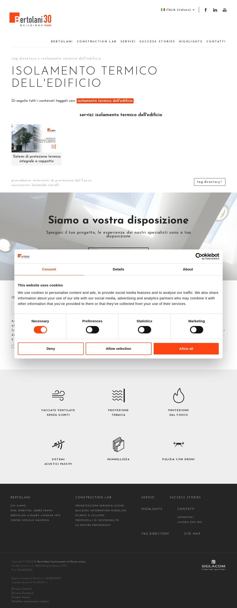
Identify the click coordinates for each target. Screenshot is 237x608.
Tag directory (24, 56)
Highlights (191, 39)
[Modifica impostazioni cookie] (30, 599)
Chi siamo (18, 503)
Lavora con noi (189, 520)
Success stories (157, 39)
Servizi (128, 39)
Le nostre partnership (93, 523)
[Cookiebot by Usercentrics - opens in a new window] (199, 256)
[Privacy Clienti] (21, 586)
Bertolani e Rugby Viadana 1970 (35, 513)
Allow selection (118, 349)
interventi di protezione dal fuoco (62, 178)
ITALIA (176, 9)
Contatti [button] (216, 39)
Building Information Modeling (100, 508)
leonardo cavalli (45, 182)
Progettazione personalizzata (99, 503)
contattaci (185, 515)
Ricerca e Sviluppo (89, 513)
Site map (192, 531)
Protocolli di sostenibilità (97, 518)
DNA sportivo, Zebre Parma (32, 508)
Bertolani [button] (62, 39)
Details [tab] (118, 269)
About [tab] (188, 269)
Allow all (186, 349)
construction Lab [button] (97, 39)
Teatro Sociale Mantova (30, 518)
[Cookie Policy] (21, 594)
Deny (51, 349)
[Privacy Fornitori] (22, 590)
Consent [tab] (49, 269)
